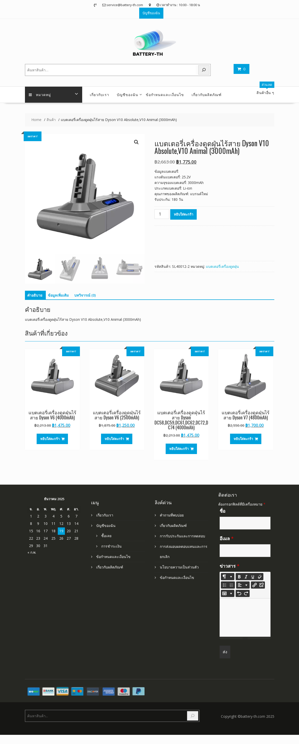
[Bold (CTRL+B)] (239, 576)
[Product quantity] (161, 214)
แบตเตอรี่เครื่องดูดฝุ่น (222, 266)
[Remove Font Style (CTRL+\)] (259, 576)
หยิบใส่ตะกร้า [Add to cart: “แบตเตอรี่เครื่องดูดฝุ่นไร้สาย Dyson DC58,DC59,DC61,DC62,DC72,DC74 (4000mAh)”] (179, 448)
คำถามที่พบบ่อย (172, 515)
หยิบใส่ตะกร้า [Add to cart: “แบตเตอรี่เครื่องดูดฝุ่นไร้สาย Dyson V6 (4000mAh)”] (50, 438)
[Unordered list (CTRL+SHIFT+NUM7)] (224, 585)
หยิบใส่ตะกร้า (183, 214)
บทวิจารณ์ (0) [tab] (85, 295)
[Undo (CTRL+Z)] (239, 593)
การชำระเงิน (111, 546)
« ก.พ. (31, 552)
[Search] (203, 70)
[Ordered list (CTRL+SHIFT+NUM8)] (231, 585)
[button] (136, 142)
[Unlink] (261, 585)
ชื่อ (222, 511)
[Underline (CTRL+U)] (253, 576)
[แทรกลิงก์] (254, 585)
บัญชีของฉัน (151, 13)
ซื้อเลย (106, 535)
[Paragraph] (243, 585)
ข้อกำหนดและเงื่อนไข (165, 94)
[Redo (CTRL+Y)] (246, 593)
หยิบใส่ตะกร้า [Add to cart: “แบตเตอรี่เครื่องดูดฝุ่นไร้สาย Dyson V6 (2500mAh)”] (114, 438)
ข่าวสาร (229, 566)
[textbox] (245, 618)
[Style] (227, 576)
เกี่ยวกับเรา (99, 94)
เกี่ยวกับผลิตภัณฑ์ (207, 94)
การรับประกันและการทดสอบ (182, 536)
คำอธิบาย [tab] (34, 295)
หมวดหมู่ (40, 94)
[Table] (227, 593)
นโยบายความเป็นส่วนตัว (179, 567)
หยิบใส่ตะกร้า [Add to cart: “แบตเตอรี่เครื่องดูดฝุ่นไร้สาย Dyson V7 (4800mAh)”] (243, 438)
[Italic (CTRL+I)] (246, 576)
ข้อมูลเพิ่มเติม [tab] (58, 295)
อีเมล (227, 538)
